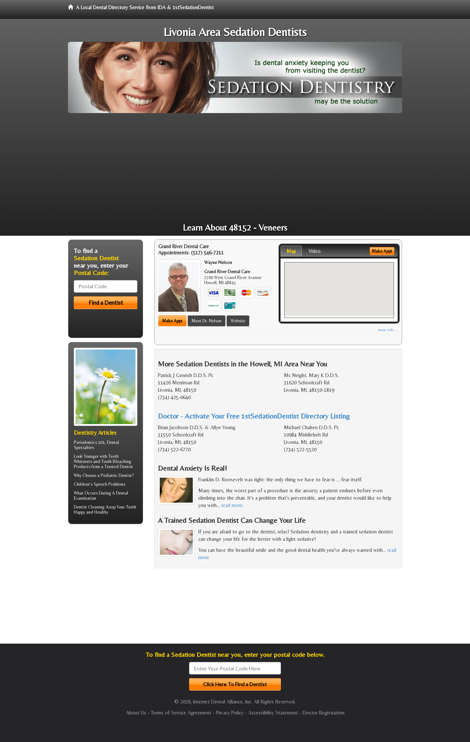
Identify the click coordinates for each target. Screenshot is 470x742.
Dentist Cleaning (89, 507)
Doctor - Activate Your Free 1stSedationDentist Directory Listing (254, 416)
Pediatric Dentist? (117, 475)
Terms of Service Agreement (181, 713)
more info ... (388, 330)
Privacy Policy (229, 713)
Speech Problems (109, 484)
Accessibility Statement (273, 713)
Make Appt (172, 320)
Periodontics (85, 442)
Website (238, 320)
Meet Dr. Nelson (206, 320)
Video (314, 251)
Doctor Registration (323, 713)
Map (291, 251)
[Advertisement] (235, 168)
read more (232, 505)
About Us (136, 713)
